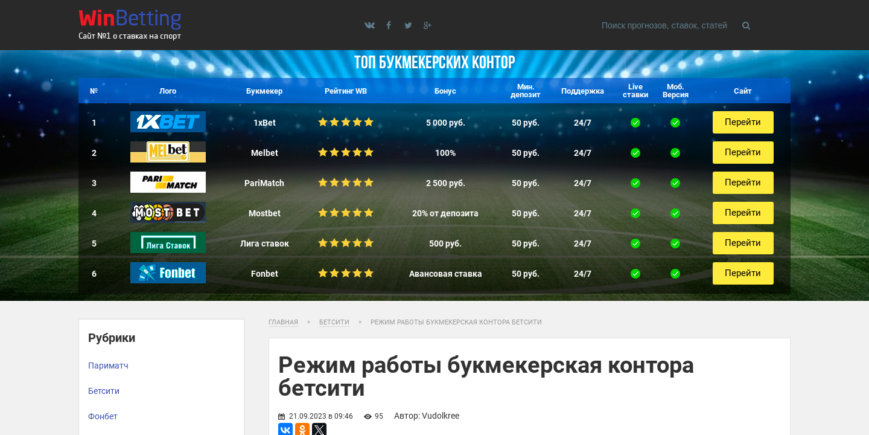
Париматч (108, 365)
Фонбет (103, 416)
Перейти (743, 122)
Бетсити (103, 391)
